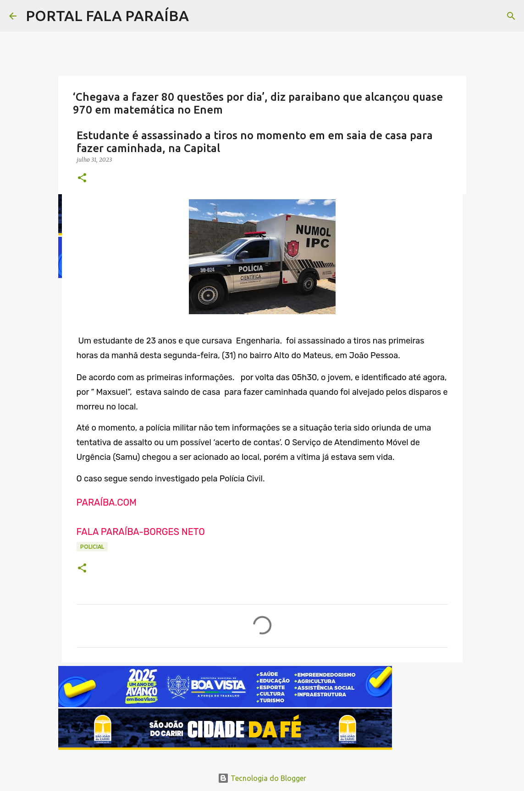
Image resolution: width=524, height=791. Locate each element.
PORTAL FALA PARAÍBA (107, 15)
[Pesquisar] (511, 16)
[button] (82, 178)
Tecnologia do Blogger (262, 778)
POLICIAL (92, 547)
